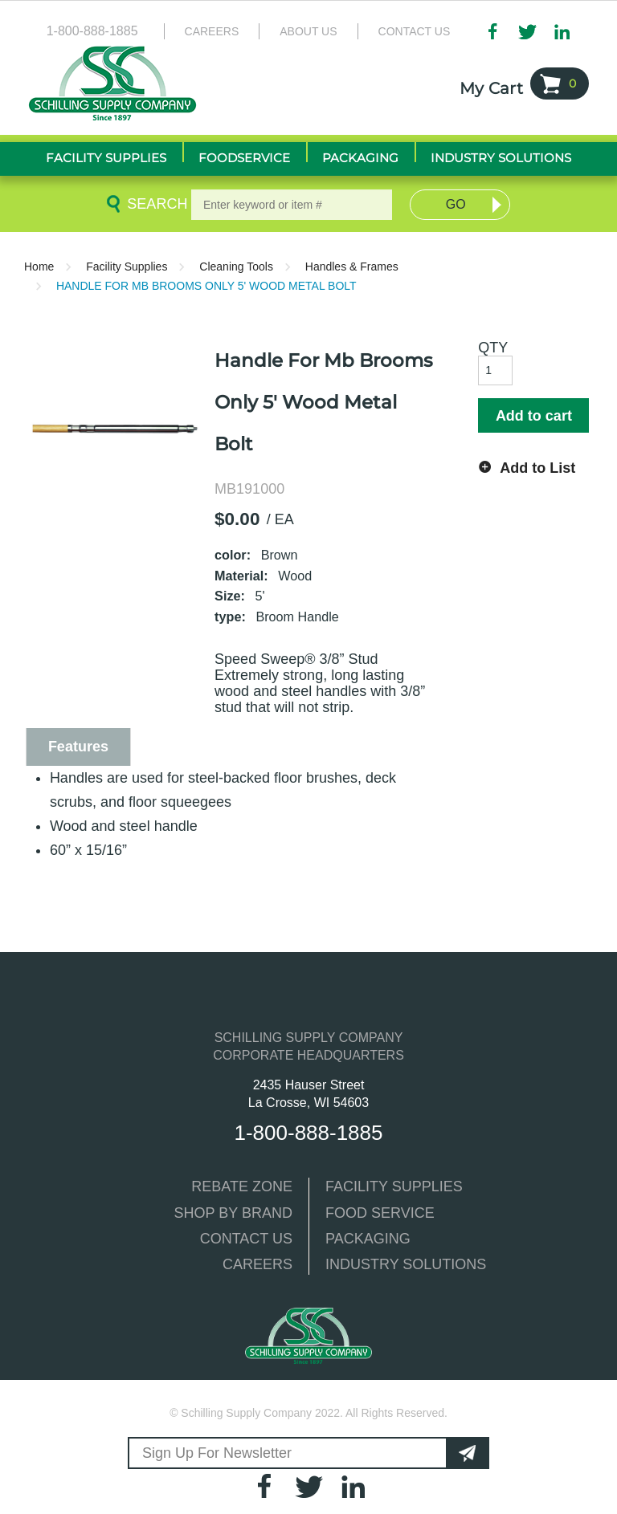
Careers (212, 31)
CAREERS (257, 1264)
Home (39, 266)
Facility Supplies (126, 266)
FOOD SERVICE (380, 1213)
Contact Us (414, 31)
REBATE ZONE (241, 1186)
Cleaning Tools (236, 266)
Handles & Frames (351, 266)
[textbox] (291, 204)
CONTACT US (246, 1239)
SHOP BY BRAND (233, 1213)
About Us (308, 31)
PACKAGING (368, 1239)
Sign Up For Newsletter (217, 1453)
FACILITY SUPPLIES (394, 1186)
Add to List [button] (537, 468)
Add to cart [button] (534, 416)
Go (456, 204)
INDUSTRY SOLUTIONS (405, 1264)
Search (154, 204)
